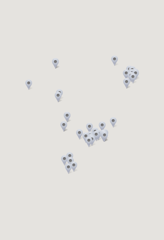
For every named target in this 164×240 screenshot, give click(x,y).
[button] (67, 117)
